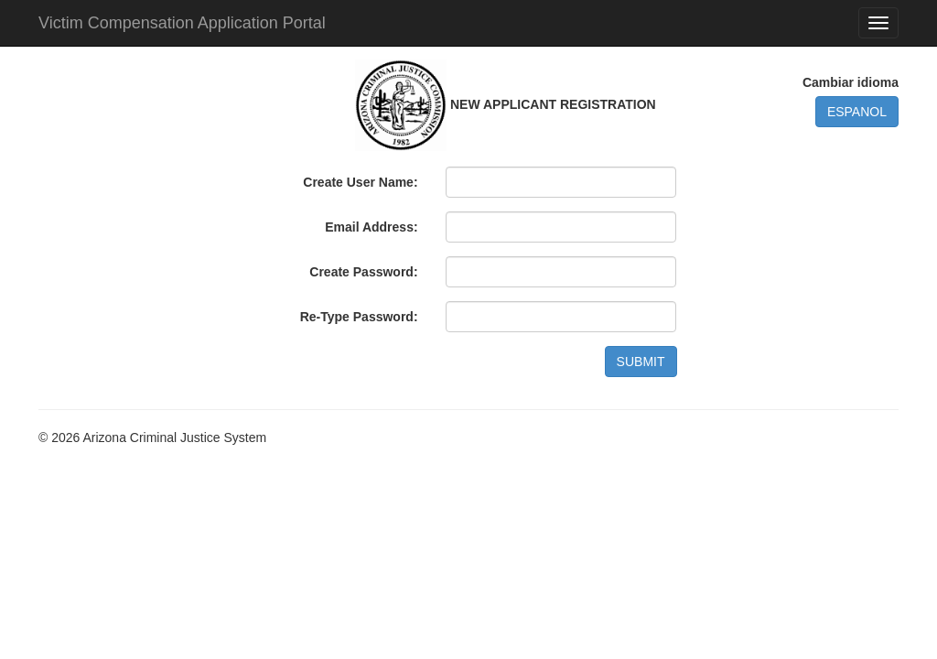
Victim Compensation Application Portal (182, 23)
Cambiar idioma (850, 82)
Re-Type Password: (359, 316)
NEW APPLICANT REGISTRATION (553, 104)
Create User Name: (360, 182)
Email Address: (371, 227)
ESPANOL (857, 111)
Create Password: (363, 272)
